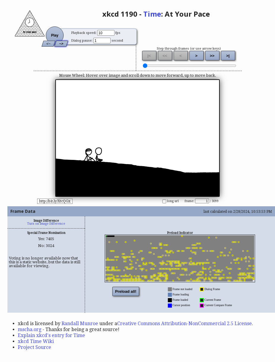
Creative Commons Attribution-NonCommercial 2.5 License (184, 323)
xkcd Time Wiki (36, 341)
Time (152, 14)
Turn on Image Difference (46, 223)
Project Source (34, 347)
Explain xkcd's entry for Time (51, 335)
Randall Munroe (80, 323)
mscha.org (29, 329)
